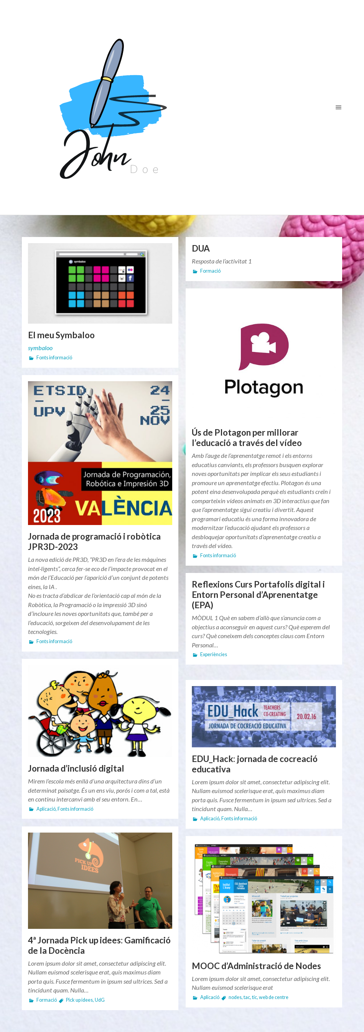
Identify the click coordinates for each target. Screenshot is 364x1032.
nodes (235, 997)
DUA (201, 248)
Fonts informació (54, 357)
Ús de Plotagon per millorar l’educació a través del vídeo (247, 437)
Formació (210, 271)
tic (254, 997)
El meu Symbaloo (61, 335)
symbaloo (40, 347)
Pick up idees (79, 1000)
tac (247, 997)
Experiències (213, 654)
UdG (100, 1000)
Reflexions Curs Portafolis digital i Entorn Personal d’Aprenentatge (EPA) (258, 594)
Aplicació (46, 809)
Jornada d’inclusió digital (76, 768)
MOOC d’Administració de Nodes (256, 966)
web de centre (273, 997)
